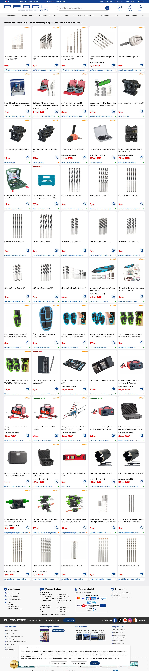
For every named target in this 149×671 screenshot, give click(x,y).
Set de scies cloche (96, 162)
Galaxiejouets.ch (118, 632)
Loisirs (55, 15)
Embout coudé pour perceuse (70, 162)
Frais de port (56, 1)
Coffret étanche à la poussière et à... (129, 440)
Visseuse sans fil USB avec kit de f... (101, 116)
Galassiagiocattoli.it (119, 643)
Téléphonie (104, 15)
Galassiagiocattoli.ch (119, 638)
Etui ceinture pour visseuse (12, 348)
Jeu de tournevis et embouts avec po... (73, 394)
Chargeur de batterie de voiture (128, 394)
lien (105, 653)
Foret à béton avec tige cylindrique (15, 579)
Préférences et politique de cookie (16, 641)
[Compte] (130, 8)
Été (117, 15)
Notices (8, 647)
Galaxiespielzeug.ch (119, 635)
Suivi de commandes (106, 1)
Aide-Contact (119, 1)
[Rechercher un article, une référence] (83, 8)
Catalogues (140, 1)
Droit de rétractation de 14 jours (122, 593)
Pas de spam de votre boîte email (122, 598)
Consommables (27, 15)
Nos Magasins (130, 1)
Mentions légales (11, 639)
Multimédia (43, 15)
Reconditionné (131, 15)
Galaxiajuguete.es (118, 640)
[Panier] (140, 8)
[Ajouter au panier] (28, 65)
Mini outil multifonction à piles (99, 301)
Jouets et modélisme (86, 15)
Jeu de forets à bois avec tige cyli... (72, 209)
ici (118, 658)
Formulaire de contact (14, 599)
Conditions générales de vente (15, 636)
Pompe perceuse (123, 116)
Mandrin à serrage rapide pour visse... (130, 70)
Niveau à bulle (65, 486)
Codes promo (10, 644)
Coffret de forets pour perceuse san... (16, 70)
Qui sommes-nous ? (12, 630)
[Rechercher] (107, 8)
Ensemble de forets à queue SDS (100, 533)
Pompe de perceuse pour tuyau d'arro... (16, 533)
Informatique (11, 15)
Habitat (68, 15)
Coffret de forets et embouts (127, 162)
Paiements (83, 592)
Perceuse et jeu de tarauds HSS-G (44, 116)
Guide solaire (10, 649)
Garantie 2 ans (117, 595)
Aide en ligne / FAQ (13, 593)
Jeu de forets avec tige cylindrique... (15, 116)
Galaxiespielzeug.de (119, 629)
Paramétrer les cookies (79, 663)
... (142, 15)
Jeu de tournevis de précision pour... (44, 394)
